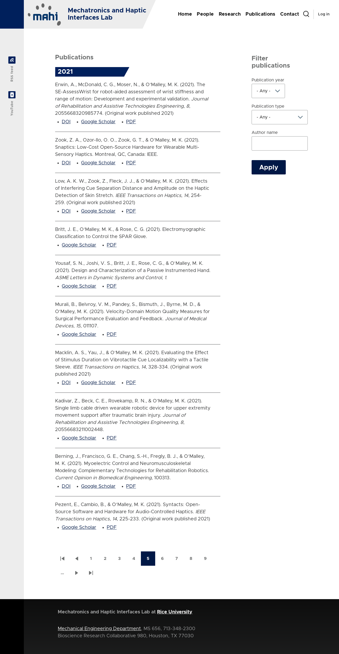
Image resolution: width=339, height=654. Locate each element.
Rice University (174, 612)
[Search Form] (306, 14)
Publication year (268, 80)
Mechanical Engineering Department (99, 628)
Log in (323, 14)
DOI (66, 122)
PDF (131, 122)
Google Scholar (98, 122)
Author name (265, 132)
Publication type (268, 106)
